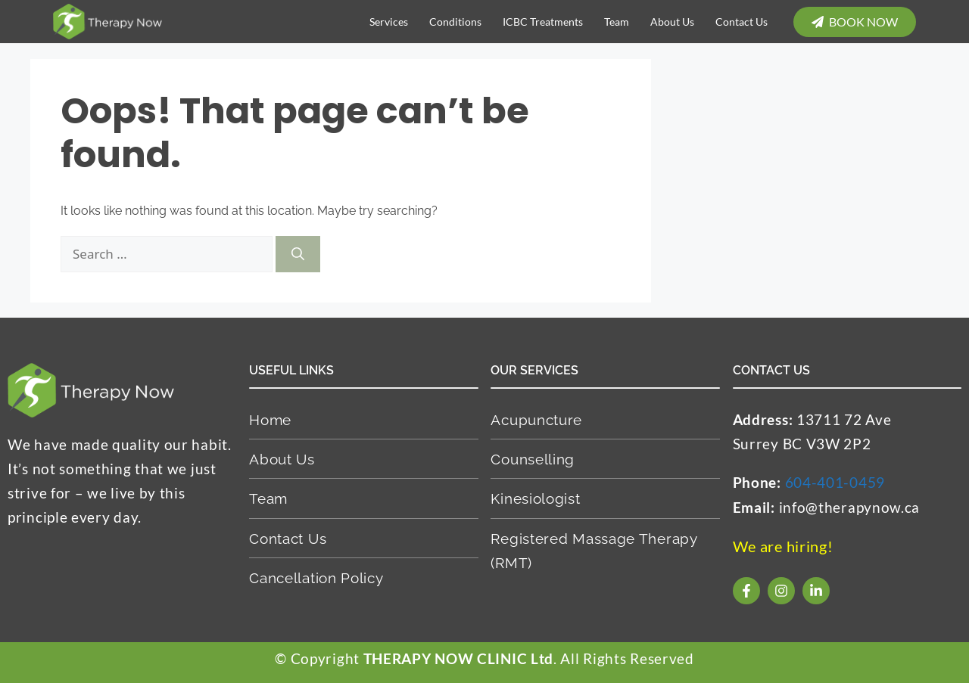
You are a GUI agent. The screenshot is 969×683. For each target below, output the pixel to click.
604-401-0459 (835, 482)
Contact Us (741, 21)
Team (616, 21)
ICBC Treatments (543, 21)
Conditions (455, 21)
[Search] (298, 254)
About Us (672, 21)
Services (388, 21)
